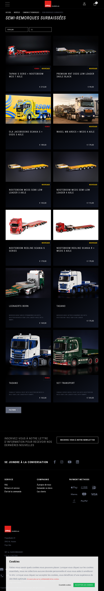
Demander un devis (44, 488)
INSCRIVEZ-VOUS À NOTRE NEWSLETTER (77, 440)
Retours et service (12, 488)
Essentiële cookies (65, 585)
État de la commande (12, 491)
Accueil (8, 12)
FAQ (6, 485)
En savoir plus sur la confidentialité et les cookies (43, 579)
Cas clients (41, 491)
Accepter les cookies (84, 585)
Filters (13, 410)
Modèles (17, 12)
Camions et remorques (31, 12)
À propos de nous (44, 485)
